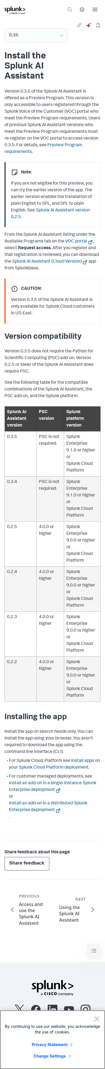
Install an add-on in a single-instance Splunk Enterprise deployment (52, 786)
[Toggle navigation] (94, 951)
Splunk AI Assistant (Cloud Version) (47, 262)
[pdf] (98, 25)
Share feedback (27, 863)
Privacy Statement (50, 1044)
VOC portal (76, 241)
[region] (52, 1039)
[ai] (89, 25)
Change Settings (50, 1056)
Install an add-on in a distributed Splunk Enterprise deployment (48, 807)
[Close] (96, 1018)
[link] (79, 25)
